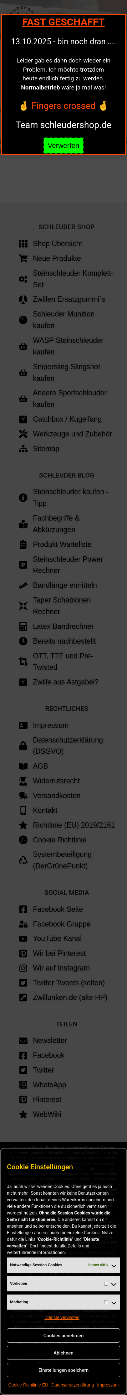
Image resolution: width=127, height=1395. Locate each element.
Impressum (108, 1384)
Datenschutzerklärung (72, 1384)
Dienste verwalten (61, 1317)
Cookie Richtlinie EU (28, 1384)
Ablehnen (63, 1353)
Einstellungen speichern (63, 1370)
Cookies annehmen (63, 1335)
